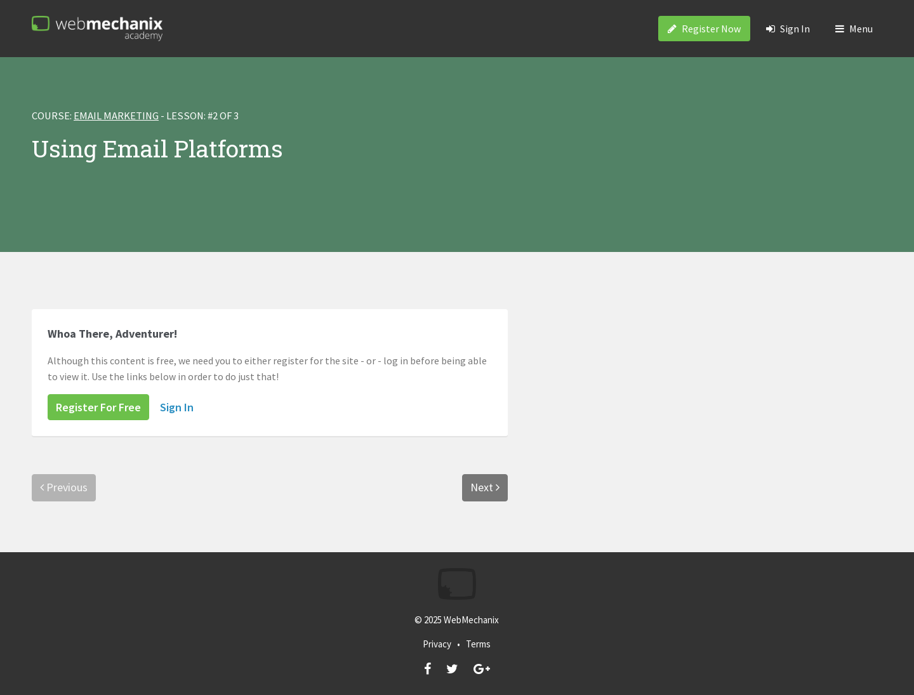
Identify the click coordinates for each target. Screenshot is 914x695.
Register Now (704, 28)
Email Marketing (116, 115)
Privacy (437, 644)
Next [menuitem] (485, 487)
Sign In (788, 28)
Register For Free (98, 407)
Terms (478, 644)
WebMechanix (471, 620)
